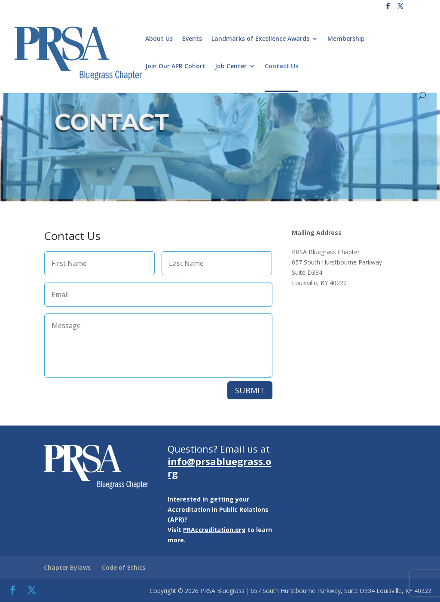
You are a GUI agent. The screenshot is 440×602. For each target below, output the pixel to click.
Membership (346, 39)
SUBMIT (250, 390)
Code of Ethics (123, 567)
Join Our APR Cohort (175, 66)
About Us (159, 39)
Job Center (231, 66)
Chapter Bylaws (67, 567)
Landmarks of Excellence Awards (260, 39)
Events (192, 39)
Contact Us (281, 66)
